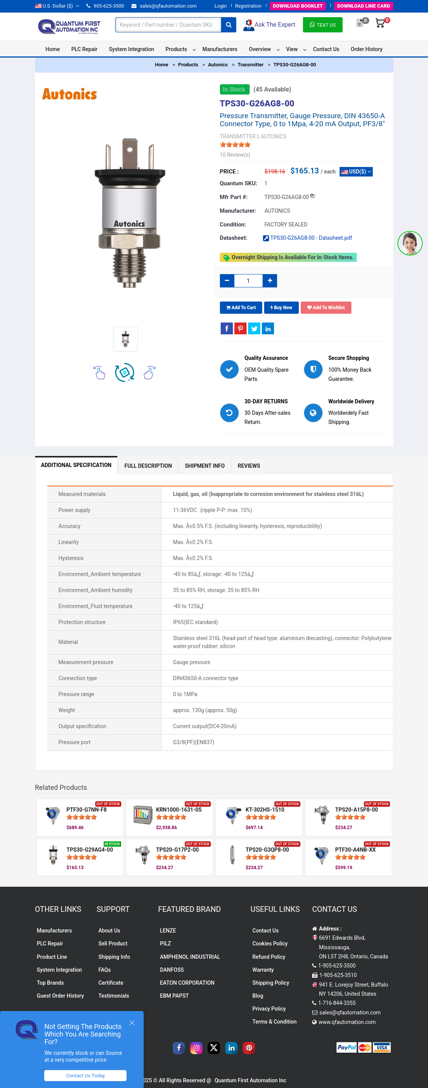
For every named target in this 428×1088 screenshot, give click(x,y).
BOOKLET (298, 6)
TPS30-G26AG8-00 (294, 64)
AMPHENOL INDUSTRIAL (190, 957)
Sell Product (112, 943)
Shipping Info (114, 957)
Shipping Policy (270, 983)
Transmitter (250, 64)
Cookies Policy (269, 943)
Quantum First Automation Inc (250, 1080)
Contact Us (326, 49)
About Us (109, 931)
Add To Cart (241, 307)
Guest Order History (60, 996)
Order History (366, 49)
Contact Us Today (85, 1075)
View (292, 49)
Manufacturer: (238, 210)
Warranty (263, 970)
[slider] (235, 144)
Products (176, 49)
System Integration (131, 49)
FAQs (104, 970)
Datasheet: (234, 237)
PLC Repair (84, 49)
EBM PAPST (174, 996)
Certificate (110, 983)
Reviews (249, 466)
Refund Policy (268, 957)
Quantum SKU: (238, 183)
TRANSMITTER (238, 136)
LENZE (168, 931)
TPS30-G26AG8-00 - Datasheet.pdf (307, 238)
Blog (257, 996)
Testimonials (113, 996)
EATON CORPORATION (187, 983)
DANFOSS (172, 970)
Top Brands (50, 983)
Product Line (52, 957)
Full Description (148, 466)
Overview (260, 49)
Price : (229, 171)
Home (52, 49)
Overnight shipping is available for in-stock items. (288, 258)
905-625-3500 (105, 6)
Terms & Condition (274, 1022)
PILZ (165, 943)
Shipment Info (205, 466)
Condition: (233, 224)
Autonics (218, 64)
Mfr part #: (234, 197)
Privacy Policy (269, 1009)
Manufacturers (219, 49)
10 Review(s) (235, 155)
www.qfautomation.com (347, 1022)
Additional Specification (76, 465)
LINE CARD (363, 6)
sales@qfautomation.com (164, 6)
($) (57, 6)
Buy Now (281, 307)
